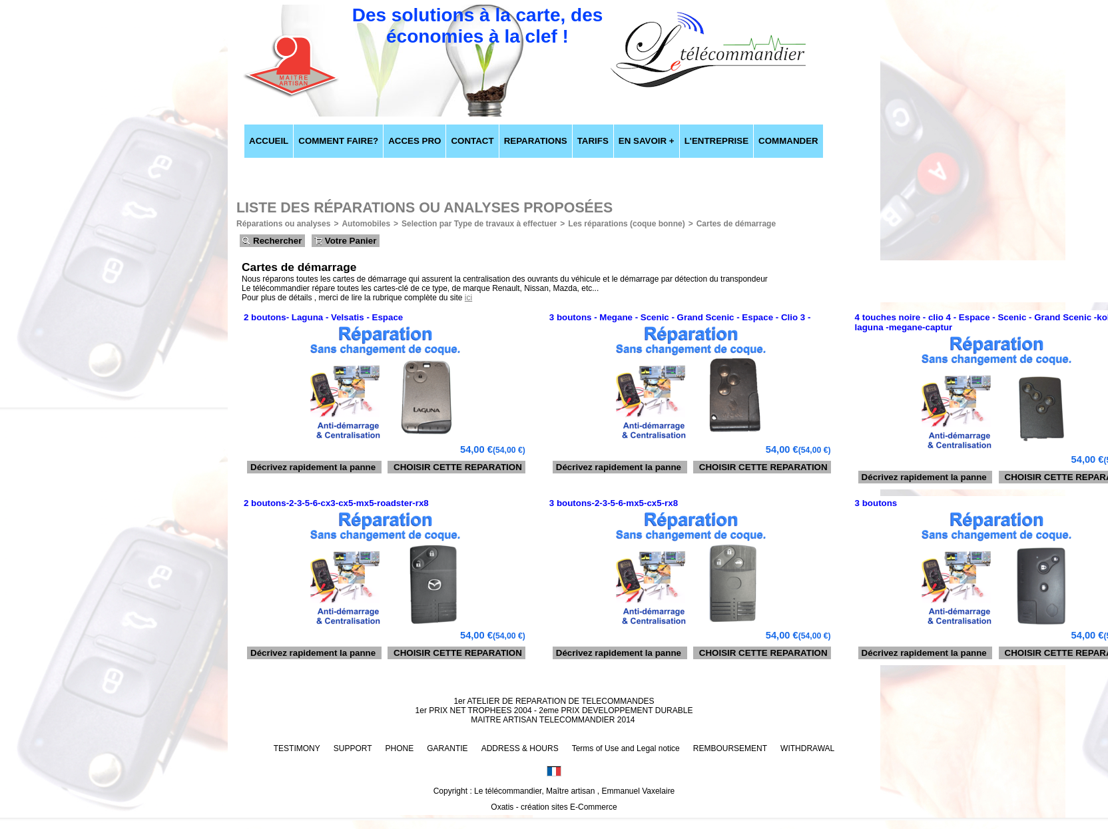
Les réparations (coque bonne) (626, 223)
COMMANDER (788, 141)
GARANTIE (447, 748)
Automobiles (366, 223)
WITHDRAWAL (807, 748)
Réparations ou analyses (283, 223)
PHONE (400, 748)
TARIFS (593, 141)
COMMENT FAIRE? (338, 141)
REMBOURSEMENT (730, 748)
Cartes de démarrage (736, 223)
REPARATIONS (535, 141)
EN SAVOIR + (647, 141)
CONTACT (472, 141)
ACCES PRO (414, 141)
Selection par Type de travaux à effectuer (479, 223)
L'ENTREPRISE (716, 141)
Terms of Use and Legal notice (626, 748)
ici (468, 297)
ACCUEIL (268, 141)
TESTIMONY (297, 748)
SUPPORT (353, 748)
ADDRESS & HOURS (520, 748)
